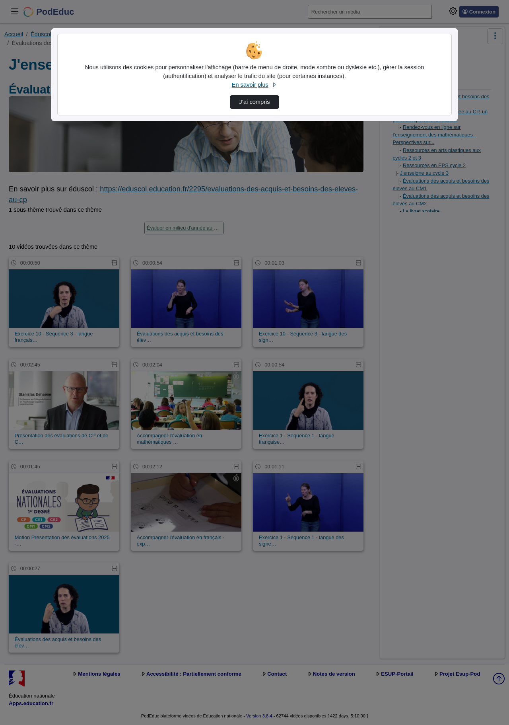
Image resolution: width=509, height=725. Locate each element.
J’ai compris (254, 102)
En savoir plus (254, 84)
